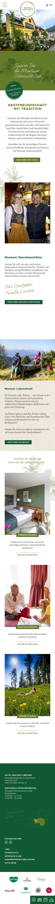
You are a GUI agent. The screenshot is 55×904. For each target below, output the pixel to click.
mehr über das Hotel (27, 160)
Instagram (10, 842)
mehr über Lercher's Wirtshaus (23, 302)
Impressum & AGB (13, 856)
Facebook (6, 842)
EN (51, 5)
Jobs (7, 849)
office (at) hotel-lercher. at (16, 783)
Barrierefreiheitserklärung (20, 859)
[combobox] (47, 5)
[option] (51, 5)
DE (47, 5)
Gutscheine (10, 863)
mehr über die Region (18, 442)
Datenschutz (11, 853)
